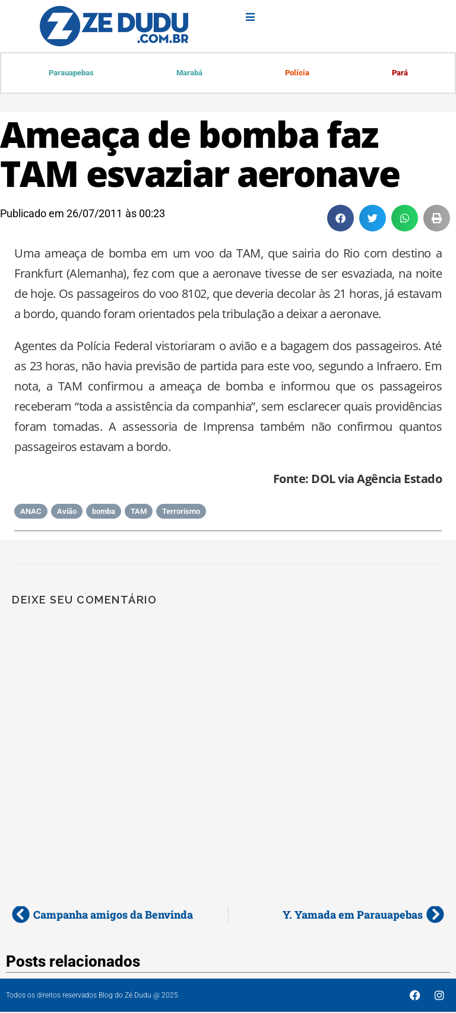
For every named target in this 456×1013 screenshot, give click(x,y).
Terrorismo (181, 512)
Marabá (189, 73)
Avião (67, 512)
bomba (103, 512)
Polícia (296, 73)
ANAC (31, 512)
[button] (340, 219)
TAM (139, 512)
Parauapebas (71, 73)
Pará (399, 73)
